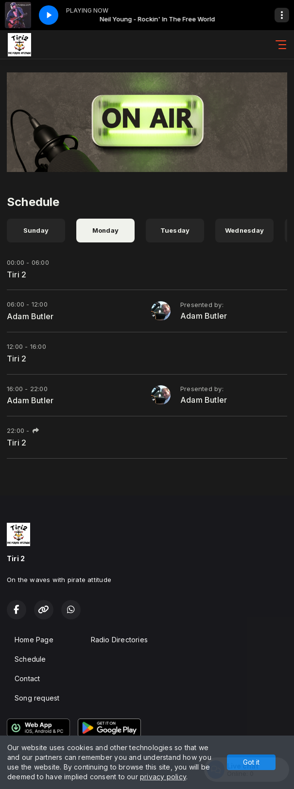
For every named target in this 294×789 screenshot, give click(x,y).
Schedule (30, 659)
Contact (27, 678)
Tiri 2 (16, 274)
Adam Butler (30, 316)
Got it (251, 762)
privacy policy (163, 776)
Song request (37, 698)
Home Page (34, 639)
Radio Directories (119, 639)
